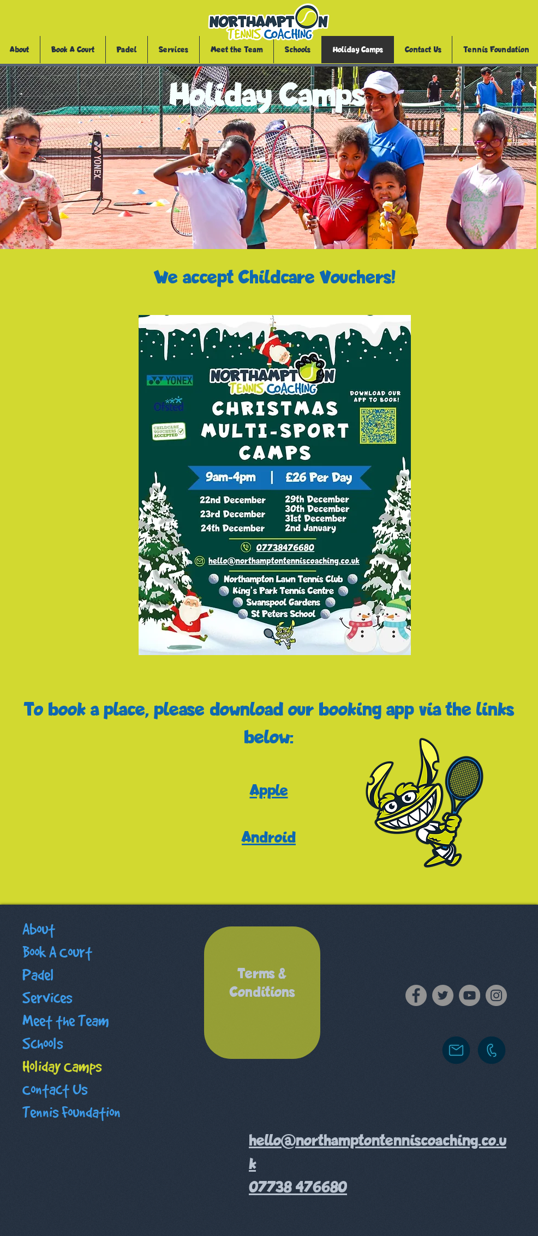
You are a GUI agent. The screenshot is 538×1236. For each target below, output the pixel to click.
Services (47, 998)
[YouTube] (469, 995)
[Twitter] (442, 995)
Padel (38, 975)
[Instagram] (496, 995)
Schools (42, 1044)
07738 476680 (298, 1187)
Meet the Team (65, 1021)
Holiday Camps (61, 1067)
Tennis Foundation (71, 1113)
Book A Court (57, 952)
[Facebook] (416, 995)
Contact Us (54, 1090)
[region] (262, 992)
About (38, 929)
